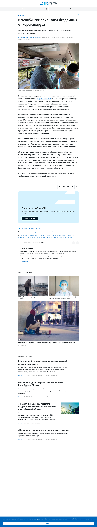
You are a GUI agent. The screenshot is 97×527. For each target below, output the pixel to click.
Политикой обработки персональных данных (79, 519)
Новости (21, 15)
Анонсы (20, 397)
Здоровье (70, 37)
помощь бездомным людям (55, 232)
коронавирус (42, 232)
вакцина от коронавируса (29, 232)
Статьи (20, 423)
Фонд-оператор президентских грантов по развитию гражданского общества (50, 237)
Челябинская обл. (34, 228)
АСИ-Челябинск (23, 37)
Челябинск (24, 228)
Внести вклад (30, 218)
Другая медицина (44, 99)
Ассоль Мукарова (34, 37)
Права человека (35, 423)
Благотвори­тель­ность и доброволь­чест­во (53, 37)
